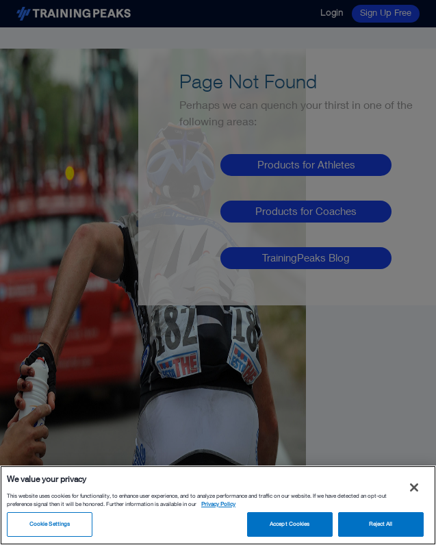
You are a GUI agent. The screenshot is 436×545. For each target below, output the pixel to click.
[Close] (414, 487)
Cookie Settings (49, 523)
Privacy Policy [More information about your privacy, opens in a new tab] (218, 503)
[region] (218, 505)
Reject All (380, 523)
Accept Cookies (289, 523)
